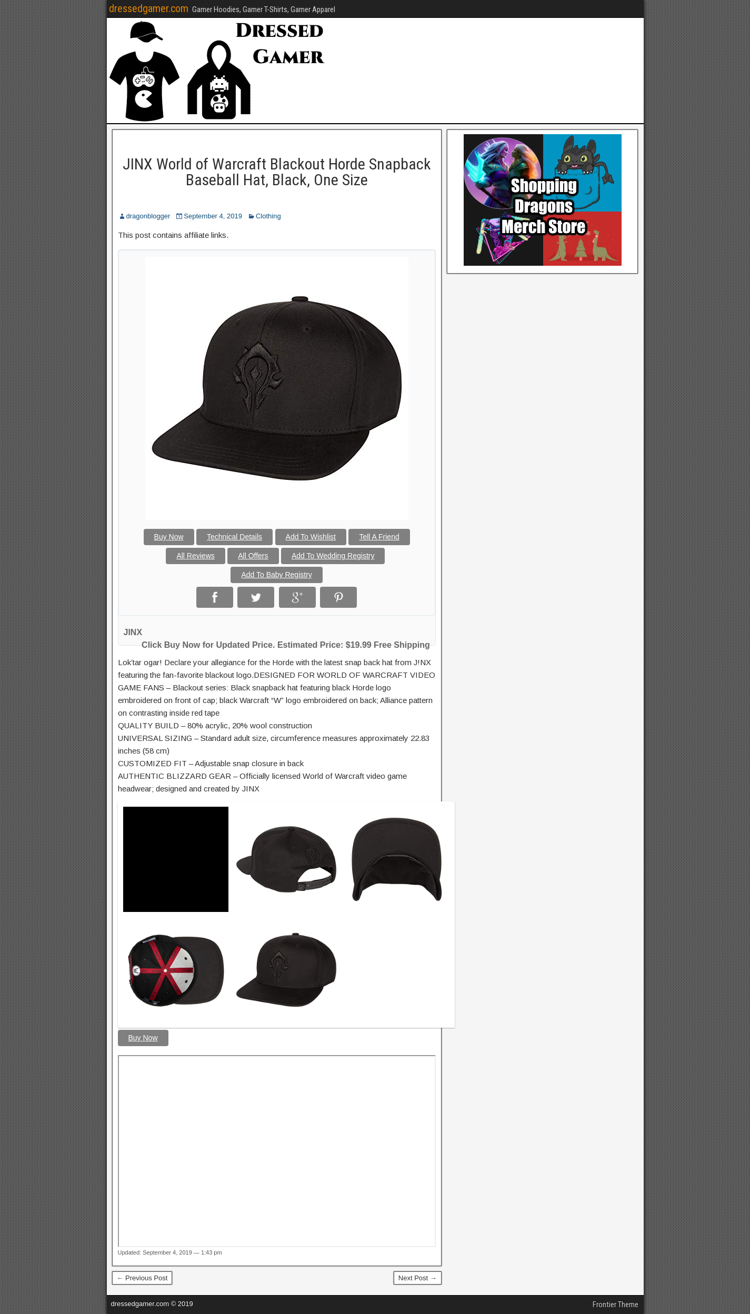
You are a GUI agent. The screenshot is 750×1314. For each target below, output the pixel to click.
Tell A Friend (379, 537)
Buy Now (169, 537)
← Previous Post (142, 1278)
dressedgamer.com (148, 8)
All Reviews (195, 555)
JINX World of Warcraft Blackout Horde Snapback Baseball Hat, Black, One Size (277, 172)
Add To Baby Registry (276, 574)
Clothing (268, 216)
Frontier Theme (615, 1304)
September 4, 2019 (213, 216)
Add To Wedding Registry (333, 555)
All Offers (253, 555)
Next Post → (417, 1278)
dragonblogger (148, 216)
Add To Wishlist (311, 537)
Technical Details (234, 537)
